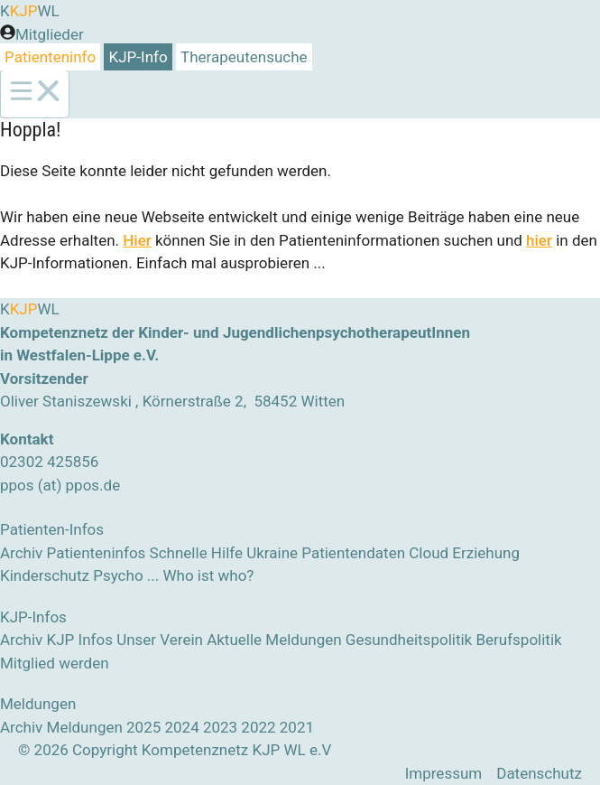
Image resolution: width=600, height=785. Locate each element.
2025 (143, 727)
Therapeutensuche (244, 57)
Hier (137, 240)
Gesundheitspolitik (409, 640)
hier (539, 240)
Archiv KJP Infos (56, 640)
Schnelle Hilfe (196, 553)
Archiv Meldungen (61, 727)
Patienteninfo (50, 57)
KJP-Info (138, 57)
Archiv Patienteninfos (72, 553)
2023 (220, 727)
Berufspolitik (518, 640)
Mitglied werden (54, 663)
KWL (30, 11)
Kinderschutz (44, 575)
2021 (297, 727)
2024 (181, 727)
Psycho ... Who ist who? (173, 575)
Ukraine (272, 553)
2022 (258, 727)
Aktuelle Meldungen (274, 640)
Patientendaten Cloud (374, 553)
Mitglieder (49, 34)
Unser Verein (159, 640)
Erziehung (486, 553)
